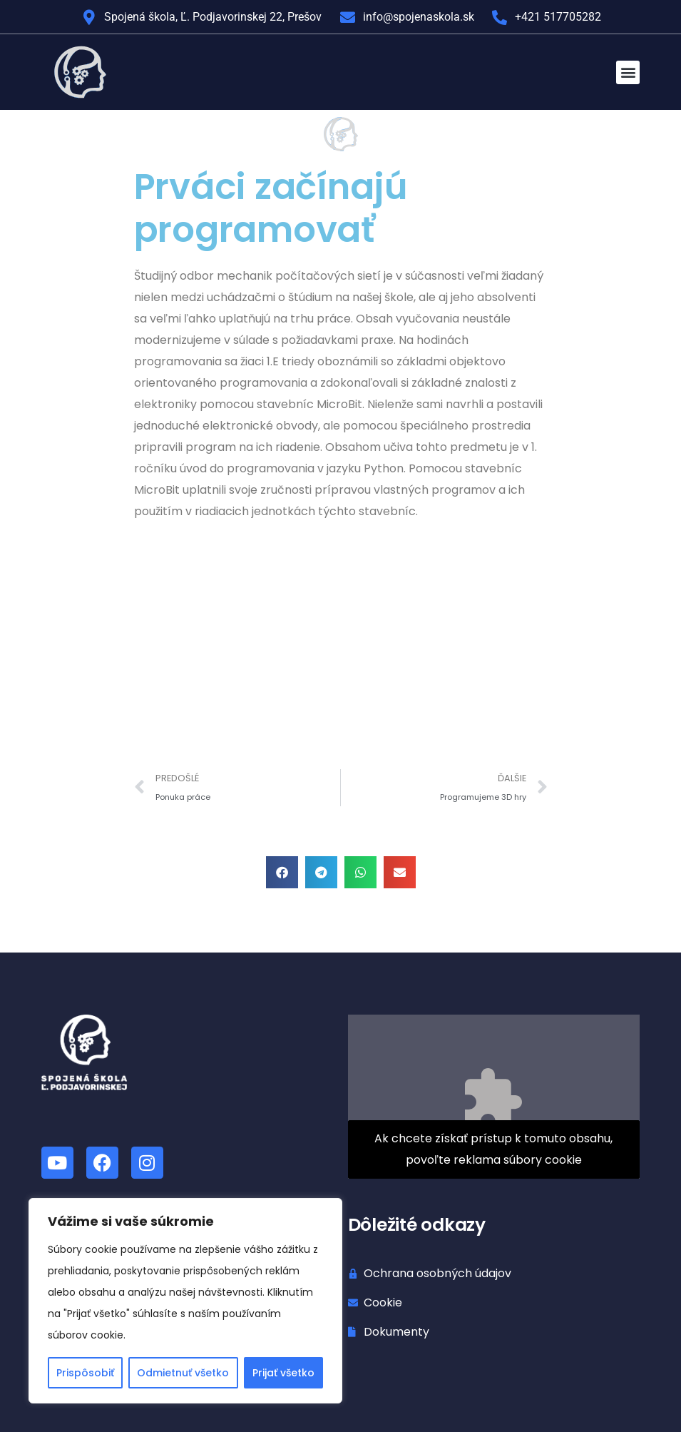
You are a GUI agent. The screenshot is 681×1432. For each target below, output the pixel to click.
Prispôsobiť (85, 1373)
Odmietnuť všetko (183, 1373)
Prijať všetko (283, 1373)
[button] (628, 72)
